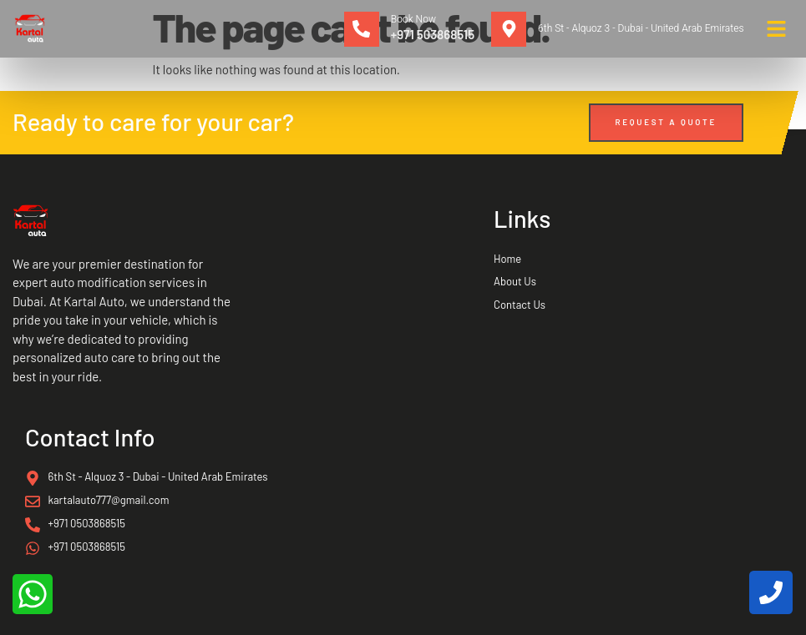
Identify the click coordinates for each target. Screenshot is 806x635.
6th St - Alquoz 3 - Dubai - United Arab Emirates (640, 28)
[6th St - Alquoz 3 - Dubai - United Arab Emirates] (508, 29)
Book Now (413, 19)
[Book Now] (361, 29)
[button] (777, 29)
